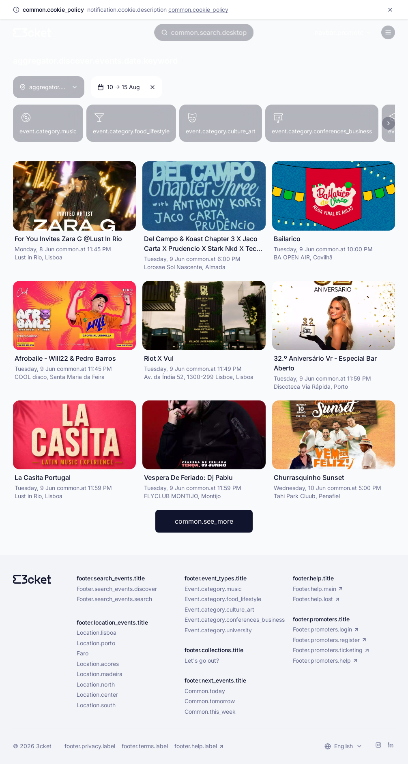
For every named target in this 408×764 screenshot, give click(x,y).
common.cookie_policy (198, 9)
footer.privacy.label (89, 746)
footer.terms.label (145, 746)
